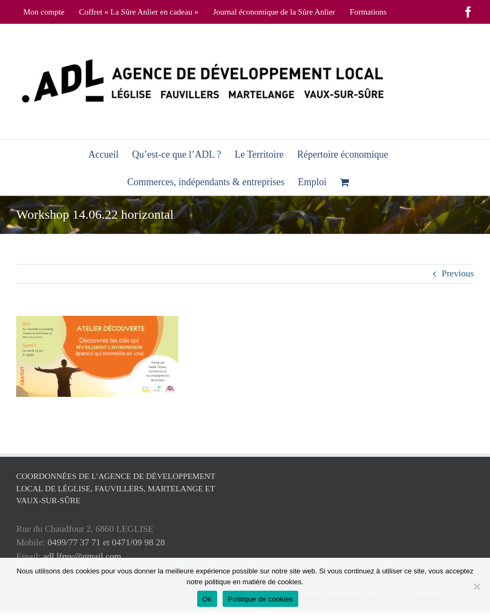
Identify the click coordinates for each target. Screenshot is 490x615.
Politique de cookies (260, 599)
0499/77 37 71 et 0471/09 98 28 (106, 542)
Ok (207, 599)
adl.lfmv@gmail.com (82, 556)
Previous (458, 273)
